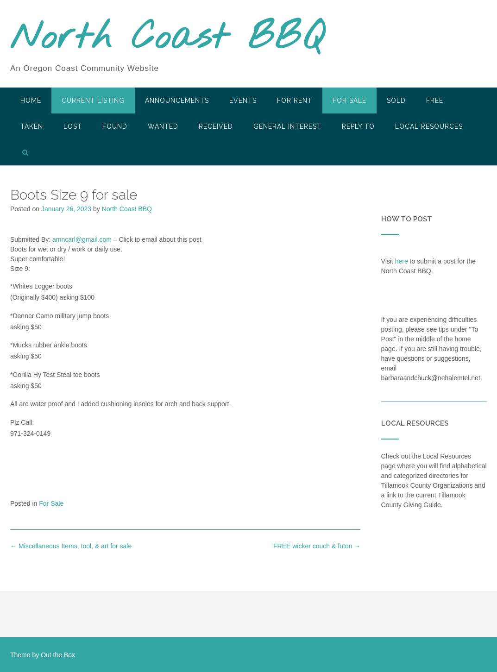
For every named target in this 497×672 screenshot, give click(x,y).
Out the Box (58, 655)
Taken (31, 126)
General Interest (287, 126)
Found (114, 126)
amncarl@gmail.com (82, 239)
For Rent (294, 100)
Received (216, 126)
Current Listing (93, 100)
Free (434, 100)
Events (243, 100)
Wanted (163, 126)
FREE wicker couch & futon (316, 546)
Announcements (177, 100)
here (401, 261)
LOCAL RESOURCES (429, 126)
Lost (72, 126)
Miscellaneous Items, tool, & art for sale (71, 546)
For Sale (349, 100)
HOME (30, 100)
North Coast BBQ (167, 38)
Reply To (358, 126)
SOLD (396, 100)
